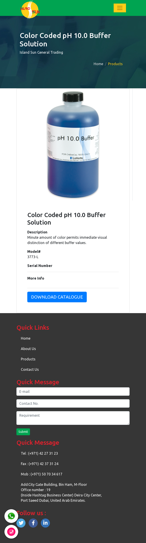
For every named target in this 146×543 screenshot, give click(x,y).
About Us (28, 349)
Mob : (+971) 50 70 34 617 (41, 474)
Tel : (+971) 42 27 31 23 (39, 453)
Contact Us (30, 369)
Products (28, 359)
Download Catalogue (57, 296)
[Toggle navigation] (120, 8)
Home (98, 64)
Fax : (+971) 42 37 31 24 (39, 464)
